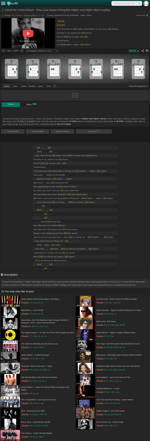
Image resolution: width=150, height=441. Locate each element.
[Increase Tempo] (22, 50)
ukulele (23, 86)
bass (49, 86)
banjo (40, 86)
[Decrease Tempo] (3, 50)
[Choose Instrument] (55, 86)
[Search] (139, 3)
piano (15, 86)
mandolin (32, 86)
